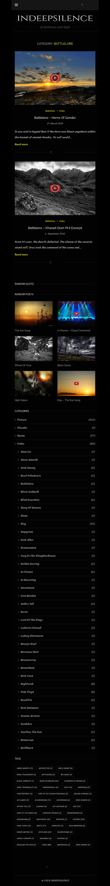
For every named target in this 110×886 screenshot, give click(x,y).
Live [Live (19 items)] (77, 806)
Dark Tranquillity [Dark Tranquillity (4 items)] (27, 787)
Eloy (58, 524)
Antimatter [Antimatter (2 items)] (46, 768)
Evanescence (58, 548)
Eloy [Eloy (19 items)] (68, 787)
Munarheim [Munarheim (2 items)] (24, 819)
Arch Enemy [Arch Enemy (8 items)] (65, 768)
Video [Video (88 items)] (46, 845)
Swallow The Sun (58, 732)
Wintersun (58, 740)
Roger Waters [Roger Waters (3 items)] (25, 832)
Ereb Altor (58, 540)
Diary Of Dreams (58, 508)
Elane (58, 516)
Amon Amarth (58, 460)
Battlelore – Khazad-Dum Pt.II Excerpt (55, 228)
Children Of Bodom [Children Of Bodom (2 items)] (74, 781)
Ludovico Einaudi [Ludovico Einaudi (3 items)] (52, 813)
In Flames (58, 572)
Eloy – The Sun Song (68, 400)
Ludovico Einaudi (58, 628)
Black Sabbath (58, 492)
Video (62, 111)
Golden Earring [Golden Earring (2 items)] (83, 794)
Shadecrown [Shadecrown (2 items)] (65, 832)
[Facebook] (82, 4)
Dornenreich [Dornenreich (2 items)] (50, 787)
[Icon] (55, 78)
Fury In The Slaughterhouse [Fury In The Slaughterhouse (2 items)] (53, 794)
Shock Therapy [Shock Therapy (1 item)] (25, 838)
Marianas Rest (58, 652)
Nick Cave (58, 676)
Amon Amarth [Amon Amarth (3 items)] (25, 768)
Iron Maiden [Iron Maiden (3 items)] (83, 800)
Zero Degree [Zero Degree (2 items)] (83, 845)
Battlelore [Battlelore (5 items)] (48, 774)
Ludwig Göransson (58, 636)
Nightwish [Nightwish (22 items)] (43, 819)
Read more (21, 144)
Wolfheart (58, 748)
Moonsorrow (58, 660)
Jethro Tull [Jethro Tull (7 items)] (24, 806)
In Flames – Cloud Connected (73, 330)
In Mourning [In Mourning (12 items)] (43, 800)
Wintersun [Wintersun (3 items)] (63, 845)
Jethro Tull (58, 604)
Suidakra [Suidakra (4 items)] (46, 838)
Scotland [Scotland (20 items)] (45, 832)
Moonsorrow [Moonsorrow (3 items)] (75, 813)
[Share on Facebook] (50, 152)
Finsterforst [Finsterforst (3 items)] (24, 794)
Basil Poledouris (58, 476)
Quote (56, 436)
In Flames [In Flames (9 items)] (23, 800)
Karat (58, 612)
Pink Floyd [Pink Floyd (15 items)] (24, 826)
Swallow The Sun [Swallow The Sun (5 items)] (26, 845)
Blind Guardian (58, 500)
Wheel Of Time (23, 365)
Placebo (56, 428)
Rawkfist (58, 700)
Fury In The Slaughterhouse (58, 556)
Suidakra (58, 724)
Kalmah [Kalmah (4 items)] (42, 806)
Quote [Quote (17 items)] (41, 826)
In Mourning (58, 580)
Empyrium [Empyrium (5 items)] (84, 787)
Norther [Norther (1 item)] (61, 819)
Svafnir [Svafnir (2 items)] (62, 838)
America (58, 452)
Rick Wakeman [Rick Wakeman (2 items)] (77, 826)
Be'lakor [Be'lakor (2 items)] (66, 774)
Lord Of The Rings (58, 620)
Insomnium (58, 588)
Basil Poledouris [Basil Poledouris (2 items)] (26, 774)
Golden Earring (58, 564)
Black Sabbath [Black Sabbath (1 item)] (25, 781)
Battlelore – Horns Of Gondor (55, 117)
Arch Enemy (58, 468)
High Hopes (21, 400)
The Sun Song (22, 330)
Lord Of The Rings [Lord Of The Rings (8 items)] (27, 813)
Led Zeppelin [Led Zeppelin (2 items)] (60, 806)
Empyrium (58, 532)
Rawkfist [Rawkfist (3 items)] (57, 826)
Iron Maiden (58, 596)
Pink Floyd (58, 692)
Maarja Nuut (58, 644)
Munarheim (58, 668)
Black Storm (64, 365)
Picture (56, 420)
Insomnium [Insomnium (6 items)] (63, 800)
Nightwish (58, 684)
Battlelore (50, 111)
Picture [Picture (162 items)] (79, 819)
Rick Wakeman (58, 708)
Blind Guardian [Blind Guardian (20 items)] (49, 781)
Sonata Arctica (58, 716)
